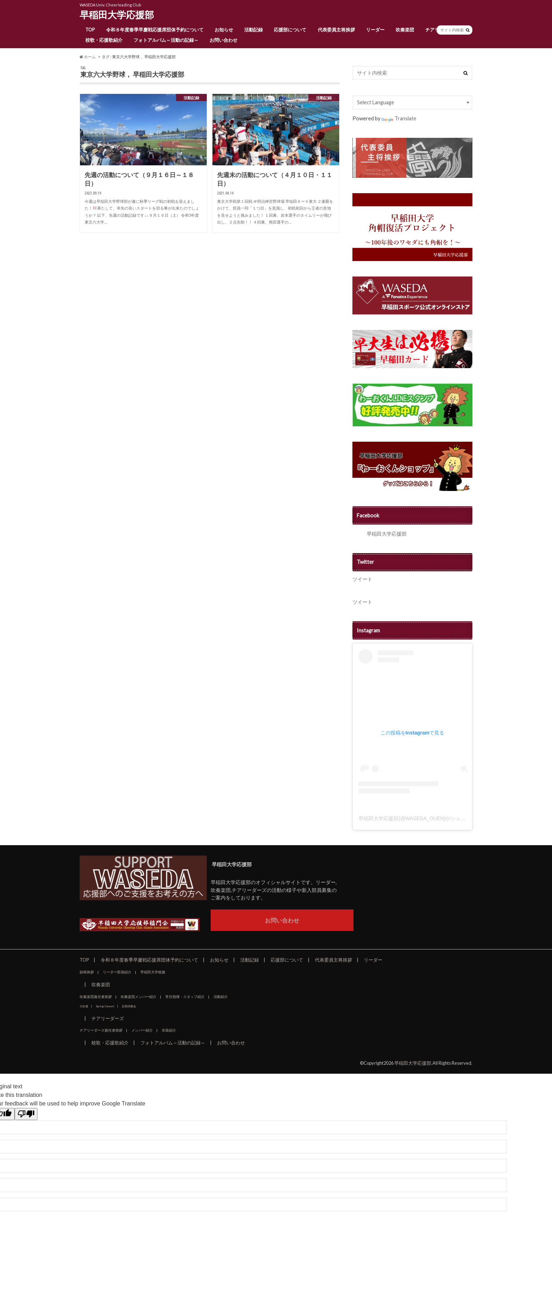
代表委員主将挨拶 (336, 29)
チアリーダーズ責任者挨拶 (101, 1030)
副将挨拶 (87, 972)
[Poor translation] (26, 1114)
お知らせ (224, 29)
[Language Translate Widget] (412, 102)
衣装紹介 (169, 1030)
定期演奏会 (129, 1006)
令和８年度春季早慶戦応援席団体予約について (155, 29)
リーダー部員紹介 (117, 972)
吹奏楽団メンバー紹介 (138, 996)
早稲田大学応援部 (117, 14)
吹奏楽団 (405, 29)
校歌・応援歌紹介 (103, 40)
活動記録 (253, 29)
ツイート (362, 579)
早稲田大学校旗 (152, 972)
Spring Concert (105, 1006)
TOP (90, 29)
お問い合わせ (223, 40)
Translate (398, 118)
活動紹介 (221, 996)
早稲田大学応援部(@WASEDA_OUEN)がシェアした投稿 (422, 818)
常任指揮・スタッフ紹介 (185, 996)
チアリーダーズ (107, 1018)
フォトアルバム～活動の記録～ (166, 40)
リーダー (375, 29)
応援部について (290, 29)
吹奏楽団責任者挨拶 (96, 996)
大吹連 (84, 1006)
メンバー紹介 (142, 1030)
